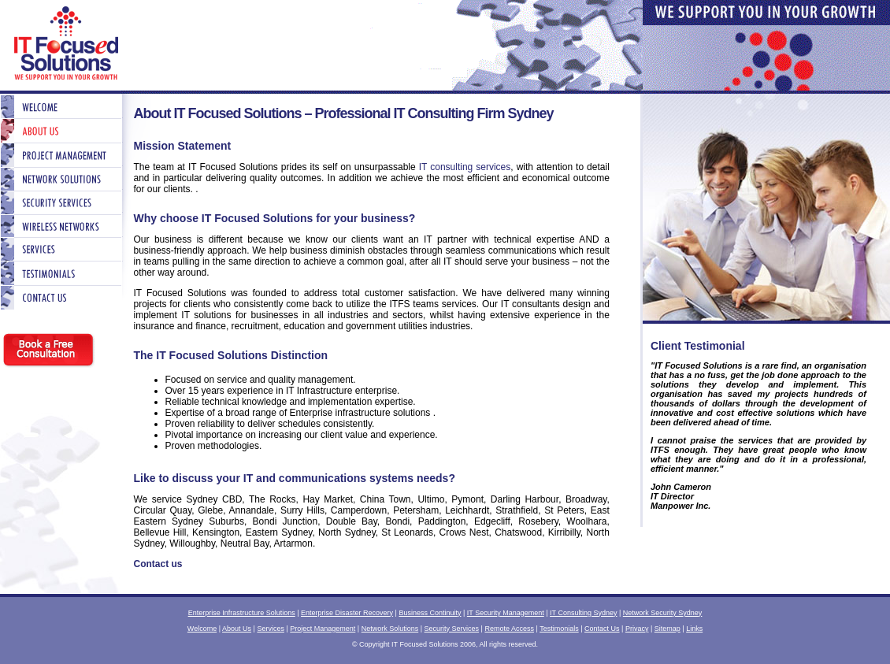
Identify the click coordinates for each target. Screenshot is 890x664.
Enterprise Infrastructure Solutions (241, 613)
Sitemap (667, 628)
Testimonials (559, 628)
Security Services (452, 628)
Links (694, 628)
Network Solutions (390, 628)
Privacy (637, 628)
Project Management (322, 628)
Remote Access (509, 628)
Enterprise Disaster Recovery (347, 613)
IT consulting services (465, 166)
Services (270, 628)
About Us (236, 628)
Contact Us (602, 628)
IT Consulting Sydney (583, 613)
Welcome (202, 628)
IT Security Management (505, 613)
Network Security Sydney (663, 613)
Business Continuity (430, 613)
